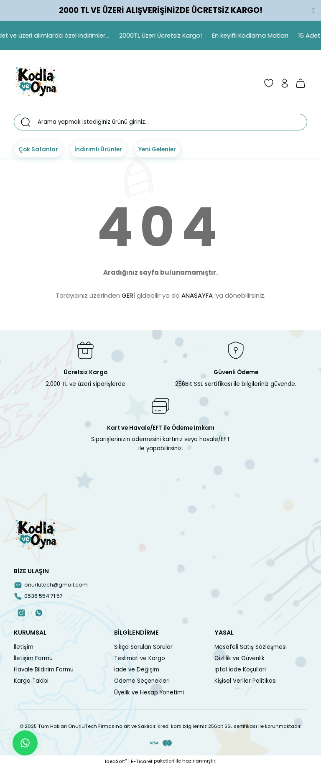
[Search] (160, 122)
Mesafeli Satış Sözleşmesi (250, 647)
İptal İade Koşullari (240, 670)
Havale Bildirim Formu (44, 670)
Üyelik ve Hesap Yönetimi (149, 693)
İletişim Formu (33, 659)
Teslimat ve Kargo (139, 659)
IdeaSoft (116, 761)
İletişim (23, 647)
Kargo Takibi (31, 682)
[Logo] (37, 83)
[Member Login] (284, 83)
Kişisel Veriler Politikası (245, 682)
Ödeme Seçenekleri (142, 682)
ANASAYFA (197, 295)
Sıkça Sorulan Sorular (143, 647)
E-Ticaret (142, 761)
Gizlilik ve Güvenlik (239, 659)
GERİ (128, 295)
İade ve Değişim (136, 670)
